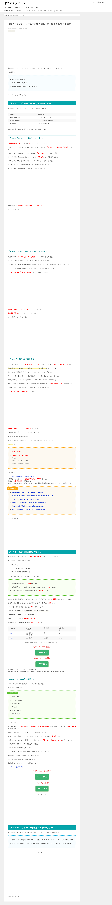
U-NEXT (11, 638)
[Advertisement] (42, 532)
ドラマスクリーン (15, 3)
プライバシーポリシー (32, 7)
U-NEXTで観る (42, 664)
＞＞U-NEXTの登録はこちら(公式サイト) (21, 476)
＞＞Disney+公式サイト (15, 767)
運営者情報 (8, 7)
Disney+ (11, 633)
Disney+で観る (42, 652)
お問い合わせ (18, 7)
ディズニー (11, 31)
